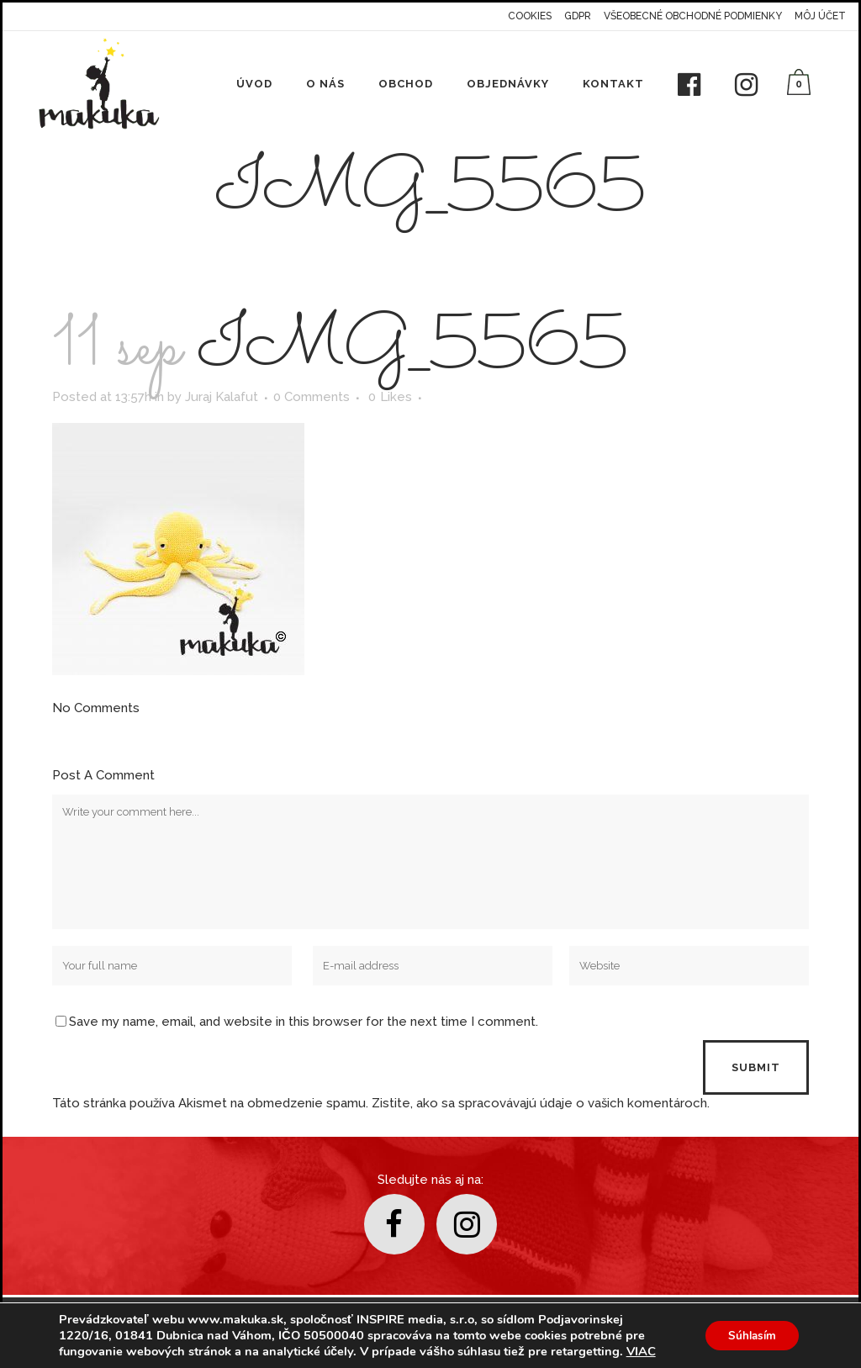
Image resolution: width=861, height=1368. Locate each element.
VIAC (641, 1351)
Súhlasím (748, 1336)
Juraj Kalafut (221, 396)
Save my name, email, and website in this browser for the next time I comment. (303, 1021)
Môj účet (820, 16)
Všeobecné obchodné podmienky (693, 16)
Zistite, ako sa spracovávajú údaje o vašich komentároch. (541, 1103)
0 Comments (311, 396)
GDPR (577, 16)
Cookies (530, 16)
